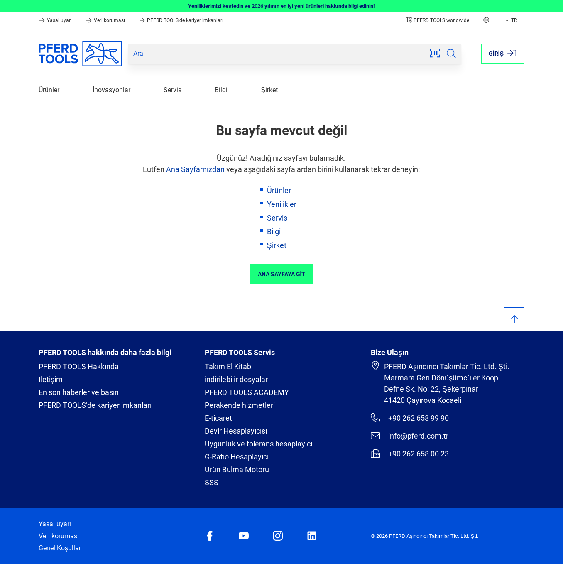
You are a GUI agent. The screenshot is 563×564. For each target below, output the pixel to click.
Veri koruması (106, 20)
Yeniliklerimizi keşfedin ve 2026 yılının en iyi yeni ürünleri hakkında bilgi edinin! (281, 6)
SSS (211, 482)
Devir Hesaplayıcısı (236, 431)
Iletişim (51, 379)
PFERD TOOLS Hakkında (79, 366)
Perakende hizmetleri (240, 405)
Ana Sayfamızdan (195, 169)
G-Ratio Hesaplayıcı (237, 456)
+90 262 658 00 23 (410, 453)
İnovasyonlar (111, 90)
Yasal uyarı (56, 20)
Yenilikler (281, 204)
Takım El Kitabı (229, 366)
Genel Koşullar (60, 548)
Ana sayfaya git (282, 274)
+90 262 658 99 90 (410, 417)
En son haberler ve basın (79, 392)
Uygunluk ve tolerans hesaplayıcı (258, 443)
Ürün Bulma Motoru (237, 469)
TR (510, 20)
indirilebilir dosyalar (236, 379)
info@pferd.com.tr (409, 435)
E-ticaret (218, 418)
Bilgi (221, 90)
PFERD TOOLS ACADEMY (247, 392)
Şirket (269, 90)
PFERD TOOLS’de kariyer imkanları (181, 20)
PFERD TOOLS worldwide (437, 20)
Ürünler (49, 90)
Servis (172, 90)
